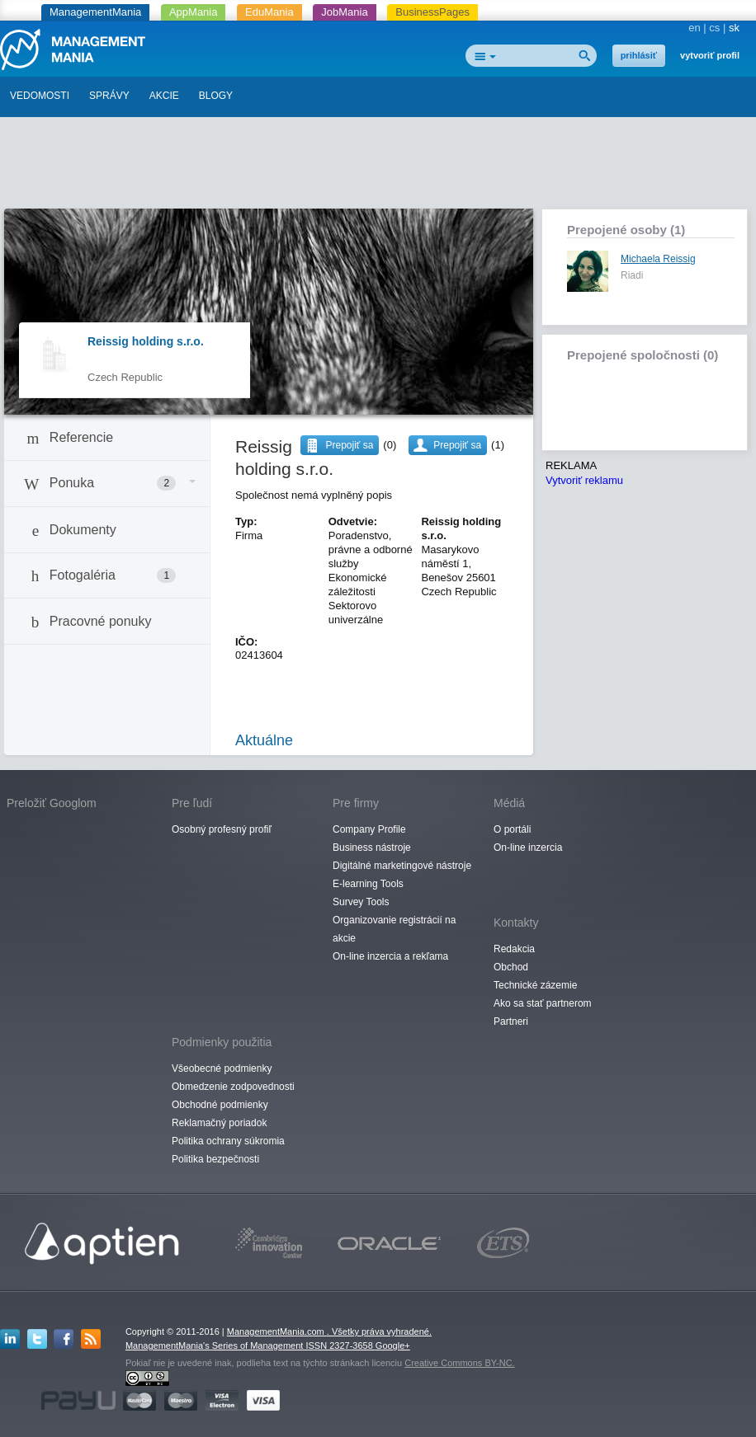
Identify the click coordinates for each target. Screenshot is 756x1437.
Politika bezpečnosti (215, 1159)
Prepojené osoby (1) (626, 230)
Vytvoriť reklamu (584, 480)
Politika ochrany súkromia (228, 1141)
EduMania (269, 12)
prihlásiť (639, 55)
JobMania (344, 12)
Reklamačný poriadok (219, 1123)
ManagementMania (95, 12)
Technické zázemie (535, 985)
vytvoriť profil (709, 55)
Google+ (393, 1345)
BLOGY (216, 95)
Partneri (511, 1021)
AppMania (193, 12)
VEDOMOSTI (39, 95)
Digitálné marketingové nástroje (402, 865)
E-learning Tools (368, 884)
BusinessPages (432, 12)
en (694, 27)
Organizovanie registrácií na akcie (394, 929)
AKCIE (164, 95)
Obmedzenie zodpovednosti (233, 1086)
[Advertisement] (378, 167)
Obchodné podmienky (220, 1105)
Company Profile (369, 829)
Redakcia (514, 949)
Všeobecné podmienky (222, 1068)
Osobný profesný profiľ (222, 829)
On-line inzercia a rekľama (390, 956)
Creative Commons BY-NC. (459, 1363)
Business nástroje (372, 847)
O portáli (512, 829)
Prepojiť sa (457, 445)
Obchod (511, 967)
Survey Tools (361, 902)
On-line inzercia (528, 847)
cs (714, 27)
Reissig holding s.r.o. (145, 341)
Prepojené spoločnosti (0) (642, 355)
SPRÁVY (109, 95)
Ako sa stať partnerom (543, 1003)
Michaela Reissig (658, 259)
